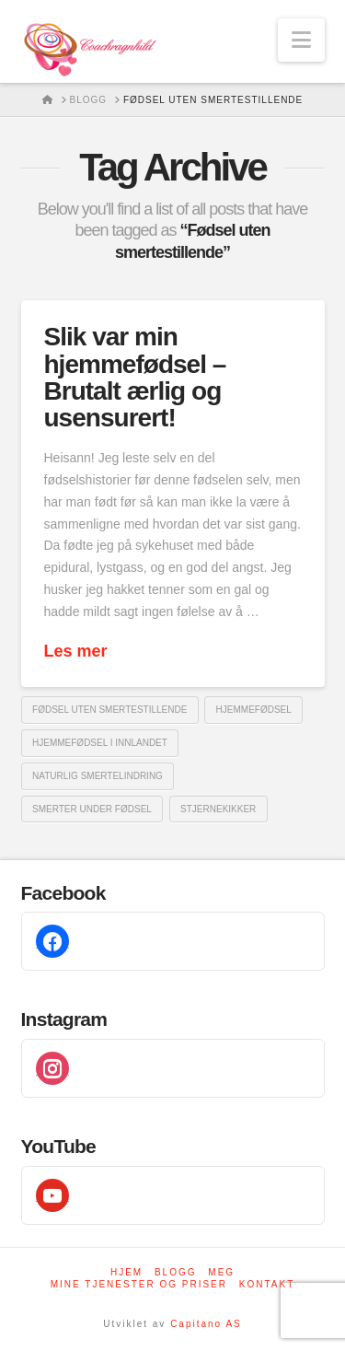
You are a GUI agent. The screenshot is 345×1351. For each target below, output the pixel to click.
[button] (301, 40)
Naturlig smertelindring (97, 776)
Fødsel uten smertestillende (109, 710)
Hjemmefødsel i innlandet (99, 743)
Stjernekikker (218, 809)
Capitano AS (206, 1324)
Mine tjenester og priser (139, 1284)
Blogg (176, 1272)
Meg (221, 1272)
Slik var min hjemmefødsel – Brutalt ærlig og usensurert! (135, 377)
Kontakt (266, 1284)
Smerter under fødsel (92, 809)
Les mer (76, 651)
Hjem (126, 1272)
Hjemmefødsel (254, 710)
